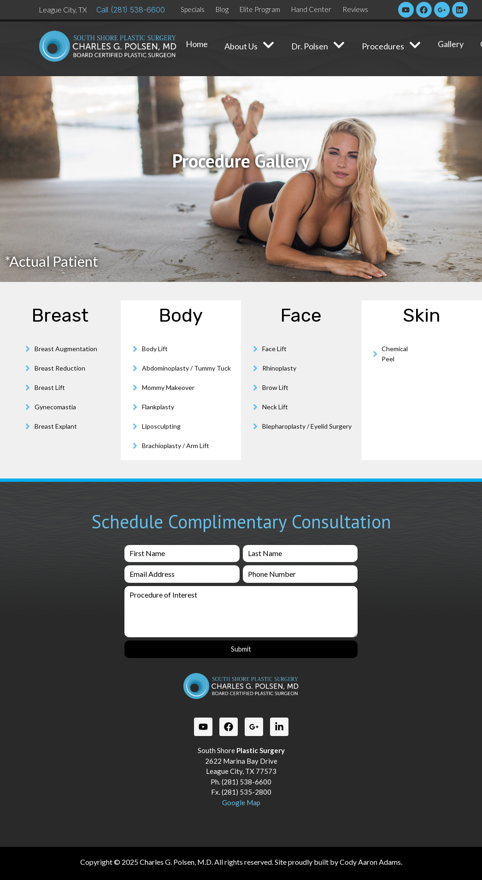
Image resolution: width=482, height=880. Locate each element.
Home (197, 44)
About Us (249, 46)
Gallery (451, 44)
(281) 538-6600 (138, 9)
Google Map (241, 802)
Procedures (391, 46)
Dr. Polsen (318, 46)
